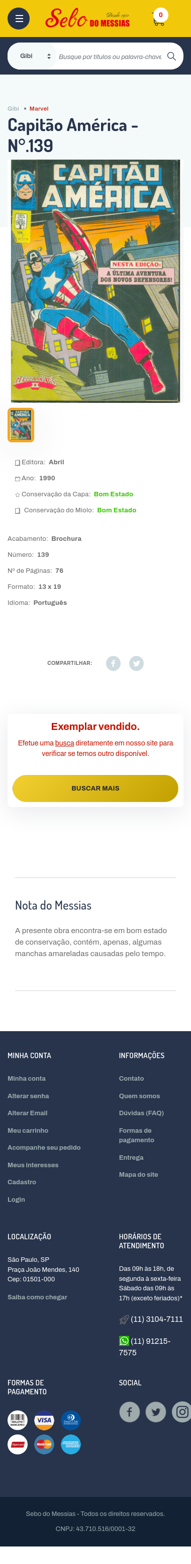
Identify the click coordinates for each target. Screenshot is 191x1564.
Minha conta (27, 1078)
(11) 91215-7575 (145, 1346)
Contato (131, 1078)
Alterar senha (28, 1096)
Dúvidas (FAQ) (141, 1113)
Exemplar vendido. (95, 726)
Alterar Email (27, 1113)
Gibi (13, 109)
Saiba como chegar (37, 1297)
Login (16, 1199)
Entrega (131, 1157)
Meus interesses (33, 1165)
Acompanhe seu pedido (44, 1147)
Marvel (39, 109)
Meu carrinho (28, 1130)
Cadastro (22, 1182)
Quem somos (139, 1096)
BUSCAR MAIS (95, 788)
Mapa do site (138, 1174)
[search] (111, 56)
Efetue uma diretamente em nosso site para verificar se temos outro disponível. (95, 748)
